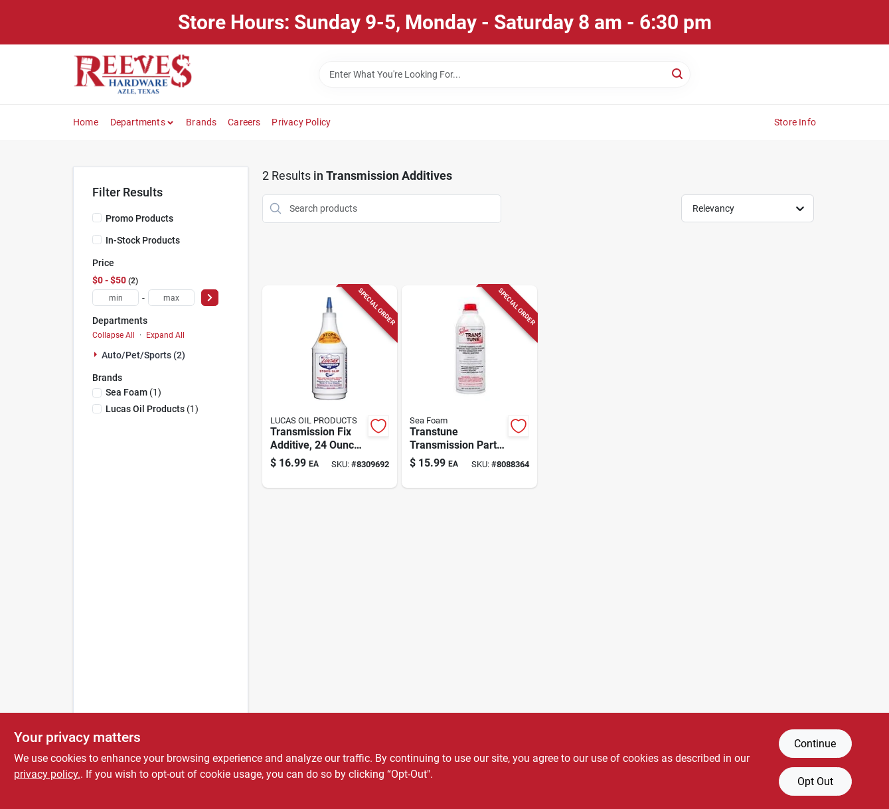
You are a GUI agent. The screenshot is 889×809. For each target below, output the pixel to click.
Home (85, 122)
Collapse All (113, 335)
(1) (133, 392)
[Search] (678, 73)
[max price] (171, 297)
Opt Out (815, 781)
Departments (137, 122)
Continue (815, 743)
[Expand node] (97, 354)
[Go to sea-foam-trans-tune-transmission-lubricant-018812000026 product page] (469, 386)
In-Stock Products (143, 240)
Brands (201, 122)
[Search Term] (504, 74)
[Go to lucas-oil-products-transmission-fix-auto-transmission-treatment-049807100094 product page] (329, 386)
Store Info (795, 122)
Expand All (165, 335)
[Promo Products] (97, 217)
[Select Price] (209, 297)
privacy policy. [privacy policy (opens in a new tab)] (47, 774)
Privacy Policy (301, 122)
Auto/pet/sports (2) (143, 355)
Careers (244, 122)
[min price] (115, 297)
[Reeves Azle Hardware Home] (133, 74)
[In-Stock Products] (97, 239)
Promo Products (139, 218)
